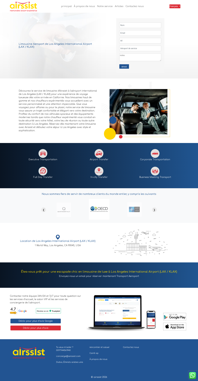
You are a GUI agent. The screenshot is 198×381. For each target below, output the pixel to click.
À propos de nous (98, 359)
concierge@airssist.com (68, 356)
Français (174, 6)
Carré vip (94, 353)
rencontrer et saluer (100, 347)
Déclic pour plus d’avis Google (36, 321)
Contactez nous (131, 347)
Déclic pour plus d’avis (35, 328)
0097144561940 (63, 350)
